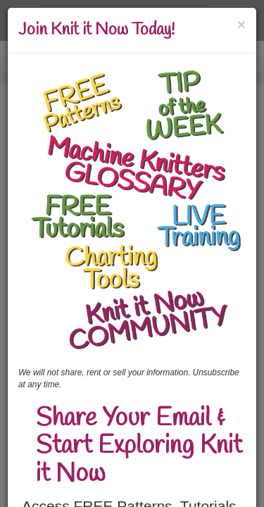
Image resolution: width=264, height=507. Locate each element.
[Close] (241, 24)
